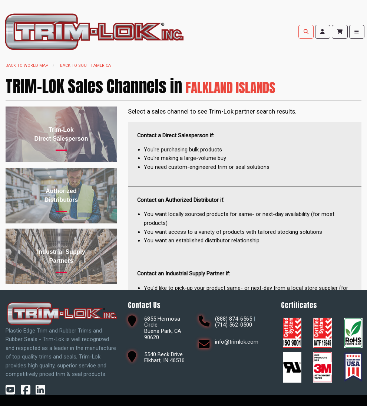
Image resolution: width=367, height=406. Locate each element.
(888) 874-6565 (233, 318)
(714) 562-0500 (233, 324)
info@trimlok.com (236, 341)
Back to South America (85, 65)
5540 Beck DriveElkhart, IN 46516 (164, 357)
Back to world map (27, 65)
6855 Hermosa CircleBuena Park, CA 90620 (162, 328)
